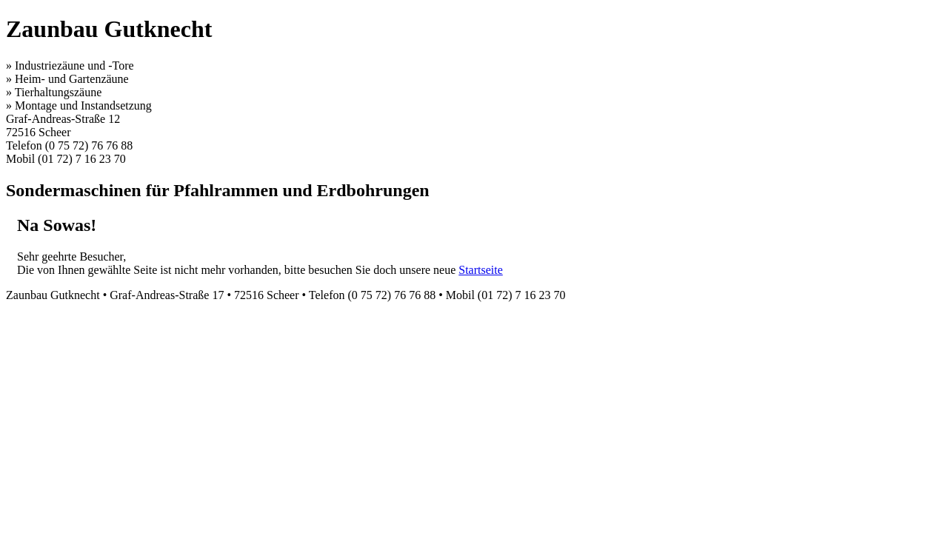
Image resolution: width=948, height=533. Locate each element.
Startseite (480, 270)
